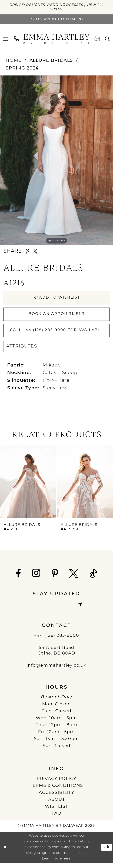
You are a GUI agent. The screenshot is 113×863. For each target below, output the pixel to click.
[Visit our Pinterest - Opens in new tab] (55, 574)
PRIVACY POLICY (56, 779)
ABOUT (56, 800)
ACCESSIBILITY (56, 793)
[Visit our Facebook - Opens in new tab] (18, 574)
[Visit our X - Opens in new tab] (74, 574)
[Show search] (107, 39)
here (67, 859)
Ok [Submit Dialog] (107, 847)
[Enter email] (56, 604)
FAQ (56, 814)
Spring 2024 (22, 68)
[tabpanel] (56, 160)
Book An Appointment (56, 314)
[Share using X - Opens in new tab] (35, 251)
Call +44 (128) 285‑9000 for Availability (59, 330)
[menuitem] (5, 39)
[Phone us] (16, 39)
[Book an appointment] (56, 19)
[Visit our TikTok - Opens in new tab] (93, 574)
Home (14, 60)
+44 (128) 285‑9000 (56, 636)
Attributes (21, 346)
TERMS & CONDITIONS (56, 786)
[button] (5, 39)
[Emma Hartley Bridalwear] (56, 39)
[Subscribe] (80, 604)
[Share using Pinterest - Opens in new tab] (27, 251)
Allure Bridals (51, 60)
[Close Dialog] (5, 847)
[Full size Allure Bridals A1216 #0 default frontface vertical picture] (56, 160)
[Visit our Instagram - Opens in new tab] (36, 573)
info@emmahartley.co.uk (57, 666)
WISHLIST (56, 807)
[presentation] (28, 482)
